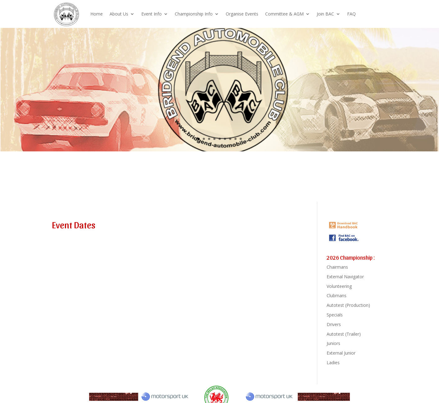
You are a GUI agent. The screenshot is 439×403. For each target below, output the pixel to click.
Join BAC (325, 14)
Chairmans (337, 267)
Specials (335, 315)
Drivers (334, 324)
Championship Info (194, 14)
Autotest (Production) (348, 305)
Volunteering (339, 286)
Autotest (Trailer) (344, 334)
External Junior (341, 353)
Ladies (333, 362)
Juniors (333, 343)
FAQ (351, 14)
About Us (119, 14)
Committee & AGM (284, 14)
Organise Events (242, 14)
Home (96, 14)
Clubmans (336, 295)
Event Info (151, 14)
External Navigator (345, 277)
